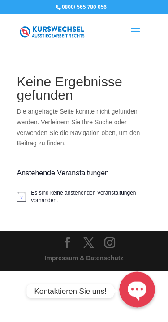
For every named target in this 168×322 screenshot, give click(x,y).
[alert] (84, 196)
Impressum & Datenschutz (84, 258)
